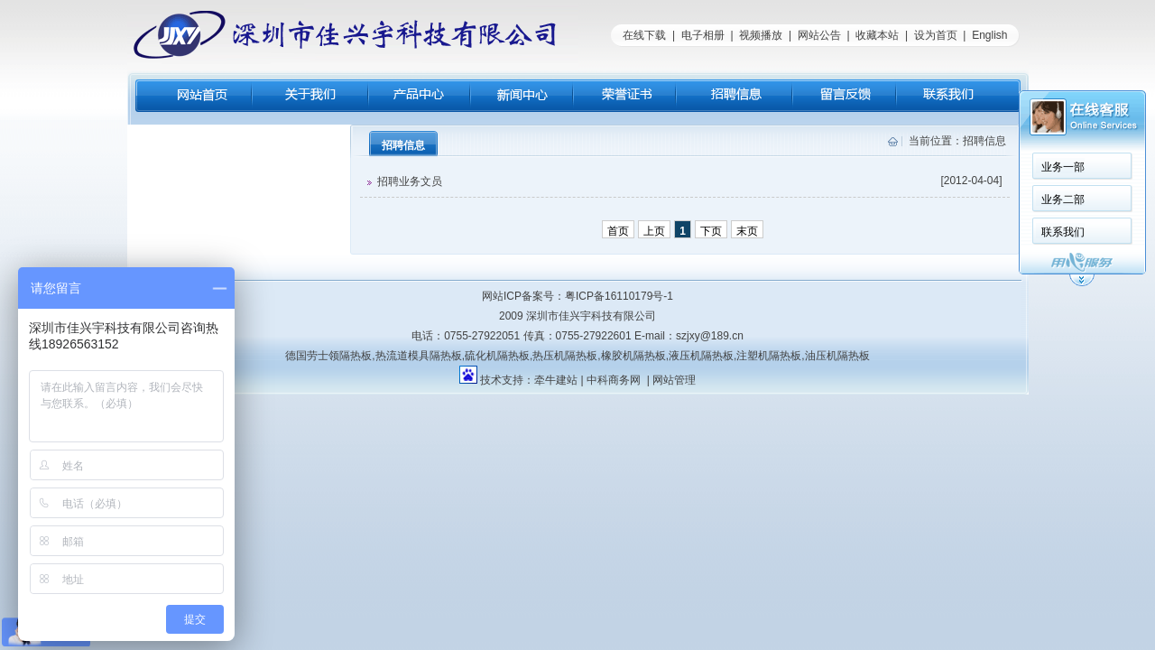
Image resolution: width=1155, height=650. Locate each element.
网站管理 (674, 380)
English (989, 35)
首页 (618, 231)
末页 (747, 231)
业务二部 (1063, 199)
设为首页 (935, 35)
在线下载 (644, 35)
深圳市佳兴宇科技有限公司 (591, 316)
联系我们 (1063, 232)
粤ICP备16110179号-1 (619, 296)
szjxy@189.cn (710, 336)
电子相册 (703, 35)
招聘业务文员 (685, 181)
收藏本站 (877, 35)
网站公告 (819, 35)
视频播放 (760, 35)
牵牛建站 (556, 380)
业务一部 (1063, 167)
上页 (654, 231)
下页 (711, 231)
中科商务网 (614, 380)
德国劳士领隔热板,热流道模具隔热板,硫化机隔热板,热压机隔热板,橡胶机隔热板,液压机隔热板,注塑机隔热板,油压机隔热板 (577, 355)
